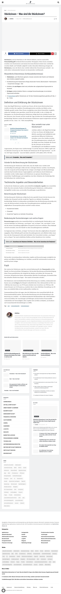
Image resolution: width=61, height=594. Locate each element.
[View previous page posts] (15, 143)
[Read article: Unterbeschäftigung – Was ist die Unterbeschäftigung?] (49, 346)
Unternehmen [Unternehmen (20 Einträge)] (17, 494)
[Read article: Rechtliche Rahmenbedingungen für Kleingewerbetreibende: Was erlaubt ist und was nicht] (6, 129)
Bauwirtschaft (8, 410)
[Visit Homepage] (30, 2)
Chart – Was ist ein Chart (14, 379)
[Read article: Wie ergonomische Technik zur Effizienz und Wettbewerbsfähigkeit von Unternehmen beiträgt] (6, 385)
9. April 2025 (43, 357)
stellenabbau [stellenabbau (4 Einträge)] (14, 492)
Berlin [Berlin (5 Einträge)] (20, 467)
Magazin (7, 350)
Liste (52, 587)
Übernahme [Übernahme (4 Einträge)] (7, 505)
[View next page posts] (18, 143)
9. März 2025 (18, 18)
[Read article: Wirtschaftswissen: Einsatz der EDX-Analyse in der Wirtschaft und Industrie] (6, 137)
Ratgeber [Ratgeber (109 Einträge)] (15, 486)
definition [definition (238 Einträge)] (6, 470)
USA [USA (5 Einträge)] (19, 497)
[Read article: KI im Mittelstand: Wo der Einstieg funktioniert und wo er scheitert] (35, 451)
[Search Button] (58, 2)
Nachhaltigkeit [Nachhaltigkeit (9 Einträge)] (22, 484)
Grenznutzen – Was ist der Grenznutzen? (17, 373)
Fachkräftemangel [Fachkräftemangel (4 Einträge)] (17, 475)
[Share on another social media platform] (55, 53)
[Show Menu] (2, 2)
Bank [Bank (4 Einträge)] (15, 467)
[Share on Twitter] (40, 53)
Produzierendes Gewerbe (10, 438)
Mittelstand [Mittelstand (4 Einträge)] (14, 484)
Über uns (35, 587)
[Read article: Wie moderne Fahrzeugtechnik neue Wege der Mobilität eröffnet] (35, 446)
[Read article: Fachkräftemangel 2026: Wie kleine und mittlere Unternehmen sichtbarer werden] (35, 441)
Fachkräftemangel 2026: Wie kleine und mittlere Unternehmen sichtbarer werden (22, 579)
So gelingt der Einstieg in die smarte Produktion (43, 395)
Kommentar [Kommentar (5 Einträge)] (20, 478)
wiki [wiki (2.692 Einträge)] (23, 497)
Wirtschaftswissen (11, 10)
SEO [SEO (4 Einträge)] (15, 489)
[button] (3, 590)
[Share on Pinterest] (52, 53)
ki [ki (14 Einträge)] (14, 478)
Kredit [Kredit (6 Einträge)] (5, 481)
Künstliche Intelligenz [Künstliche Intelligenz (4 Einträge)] (14, 481)
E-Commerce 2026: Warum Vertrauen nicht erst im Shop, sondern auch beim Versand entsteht (48, 435)
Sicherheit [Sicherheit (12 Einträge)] (20, 489)
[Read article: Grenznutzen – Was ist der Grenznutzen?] (6, 375)
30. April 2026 (42, 424)
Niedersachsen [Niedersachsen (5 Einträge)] (7, 486)
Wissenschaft (7, 453)
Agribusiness (7, 401)
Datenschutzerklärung (19, 587)
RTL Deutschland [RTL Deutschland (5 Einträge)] (8, 489)
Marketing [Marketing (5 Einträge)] (6, 484)
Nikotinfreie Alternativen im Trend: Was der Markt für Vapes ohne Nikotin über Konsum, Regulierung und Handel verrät (44, 421)
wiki (8, 306)
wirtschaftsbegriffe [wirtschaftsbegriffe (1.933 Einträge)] (8, 500)
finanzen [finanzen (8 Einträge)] (6, 478)
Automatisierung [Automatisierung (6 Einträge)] (8, 467)
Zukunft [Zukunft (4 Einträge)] (22, 503)
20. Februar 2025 (13, 139)
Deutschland (11, 96)
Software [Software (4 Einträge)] (6, 492)
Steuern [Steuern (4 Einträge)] (20, 492)
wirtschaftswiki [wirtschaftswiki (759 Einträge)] (19, 500)
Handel (5, 423)
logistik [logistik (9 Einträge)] (23, 481)
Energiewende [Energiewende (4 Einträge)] (7, 475)
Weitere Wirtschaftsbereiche (12, 447)
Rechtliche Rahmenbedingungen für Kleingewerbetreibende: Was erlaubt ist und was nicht (19, 130)
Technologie (7, 441)
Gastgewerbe (7, 420)
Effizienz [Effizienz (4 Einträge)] (22, 473)
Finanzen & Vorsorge (9, 416)
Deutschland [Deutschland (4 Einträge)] (14, 470)
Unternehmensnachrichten (11, 444)
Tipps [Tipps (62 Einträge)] (5, 494)
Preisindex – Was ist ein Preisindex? (11, 390)
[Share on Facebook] (18, 53)
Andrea (12, 18)
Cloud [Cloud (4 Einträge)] (24, 467)
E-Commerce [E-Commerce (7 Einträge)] (15, 473)
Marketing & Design (9, 435)
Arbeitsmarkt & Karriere (10, 407)
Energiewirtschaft (9, 413)
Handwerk (6, 426)
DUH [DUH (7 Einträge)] (9, 473)
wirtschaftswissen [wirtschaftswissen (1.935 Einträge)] (8, 503)
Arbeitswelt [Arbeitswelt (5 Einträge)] (18, 464)
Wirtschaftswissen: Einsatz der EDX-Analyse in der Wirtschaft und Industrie (31, 355)
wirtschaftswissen (25, 306)
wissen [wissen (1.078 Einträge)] (16, 503)
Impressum (9, 587)
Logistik (5, 429)
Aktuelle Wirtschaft (9, 404)
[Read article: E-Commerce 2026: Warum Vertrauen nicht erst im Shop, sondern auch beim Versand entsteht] (35, 434)
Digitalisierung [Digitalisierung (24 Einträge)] (22, 470)
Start (5, 10)
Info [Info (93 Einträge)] (11, 478)
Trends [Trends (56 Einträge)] (10, 494)
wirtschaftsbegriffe (15, 306)
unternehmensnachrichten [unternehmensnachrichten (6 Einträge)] (10, 497)
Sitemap (28, 587)
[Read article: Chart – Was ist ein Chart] (6, 380)
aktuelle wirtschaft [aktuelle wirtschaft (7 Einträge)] (8, 464)
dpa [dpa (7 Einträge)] (5, 473)
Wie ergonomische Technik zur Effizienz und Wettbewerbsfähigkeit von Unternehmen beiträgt (18, 386)
